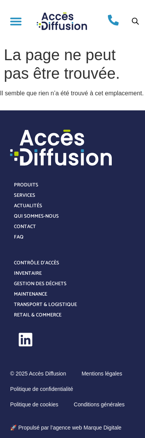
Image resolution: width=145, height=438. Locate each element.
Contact (25, 227)
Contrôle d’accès (36, 263)
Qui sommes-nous (36, 216)
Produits (26, 185)
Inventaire (28, 273)
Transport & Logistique (45, 305)
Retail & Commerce (37, 315)
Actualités (28, 206)
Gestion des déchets (40, 284)
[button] (16, 21)
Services (24, 195)
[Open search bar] (135, 21)
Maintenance (30, 294)
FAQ (19, 237)
